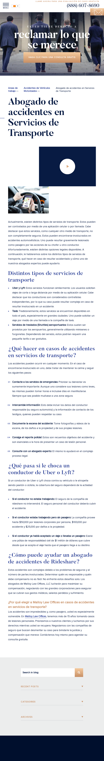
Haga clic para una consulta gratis (52, 57)
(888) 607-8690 (83, 6)
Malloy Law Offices (35, 617)
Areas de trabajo (13, 90)
